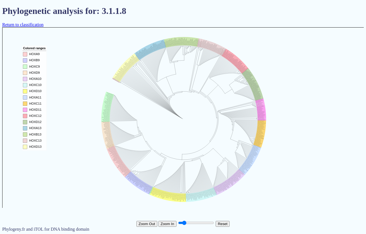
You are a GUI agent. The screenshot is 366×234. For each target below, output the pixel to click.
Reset (223, 224)
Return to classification (22, 24)
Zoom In (167, 224)
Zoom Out (147, 224)
